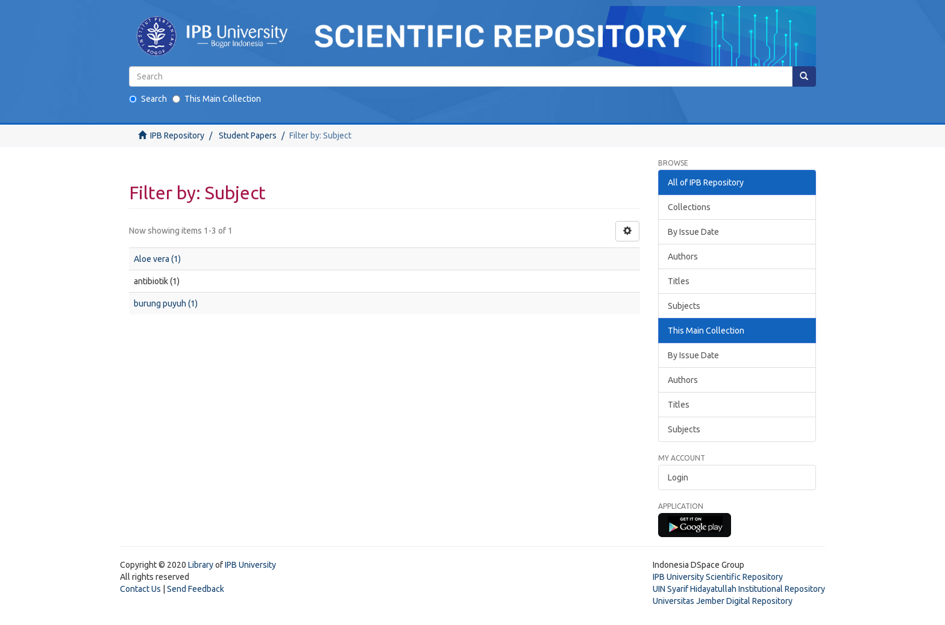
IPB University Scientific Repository (718, 577)
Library (200, 565)
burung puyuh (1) (166, 303)
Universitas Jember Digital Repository (723, 601)
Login (678, 477)
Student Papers (248, 135)
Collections (689, 207)
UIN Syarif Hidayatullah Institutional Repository (739, 589)
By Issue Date (693, 232)
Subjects (684, 306)
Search (148, 99)
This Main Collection (216, 99)
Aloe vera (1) (157, 259)
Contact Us (140, 589)
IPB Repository (177, 135)
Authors (683, 256)
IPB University (250, 565)
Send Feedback (195, 589)
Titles (678, 281)
